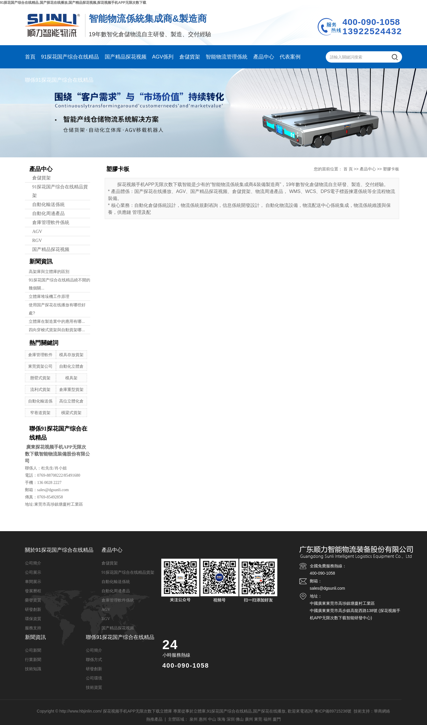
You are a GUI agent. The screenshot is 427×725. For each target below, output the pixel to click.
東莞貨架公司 (40, 366)
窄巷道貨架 (40, 412)
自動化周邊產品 (48, 213)
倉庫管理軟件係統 (50, 222)
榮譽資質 (33, 600)
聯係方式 (94, 659)
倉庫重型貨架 (71, 389)
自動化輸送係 (40, 401)
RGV (37, 240)
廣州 (249, 719)
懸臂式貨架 (40, 378)
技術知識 (33, 669)
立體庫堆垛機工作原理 (49, 296)
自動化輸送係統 (48, 204)
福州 (267, 719)
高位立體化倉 (71, 401)
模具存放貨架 (71, 354)
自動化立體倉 (71, 366)
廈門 (277, 719)
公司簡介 (33, 563)
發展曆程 (33, 591)
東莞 (258, 719)
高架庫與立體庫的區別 (49, 271)
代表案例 (290, 57)
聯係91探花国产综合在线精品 (59, 80)
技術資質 (94, 687)
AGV (37, 231)
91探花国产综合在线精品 (70, 57)
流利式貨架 (40, 389)
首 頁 (348, 169)
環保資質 (33, 619)
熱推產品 (154, 719)
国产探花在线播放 (269, 711)
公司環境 (94, 678)
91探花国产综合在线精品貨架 (60, 191)
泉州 (193, 719)
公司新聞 (33, 650)
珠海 (221, 719)
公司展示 (33, 572)
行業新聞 (33, 659)
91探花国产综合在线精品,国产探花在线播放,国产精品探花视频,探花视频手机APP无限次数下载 (73, 3)
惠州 (203, 719)
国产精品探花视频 (125, 57)
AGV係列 (162, 57)
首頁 (30, 57)
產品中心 (263, 57)
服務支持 (33, 628)
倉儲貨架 (189, 57)
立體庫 (199, 711)
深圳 (231, 719)
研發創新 (33, 609)
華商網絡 (382, 711)
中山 (212, 719)
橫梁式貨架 (71, 412)
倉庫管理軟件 (40, 354)
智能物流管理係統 (226, 57)
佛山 (240, 719)
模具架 (71, 378)
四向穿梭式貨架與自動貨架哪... (57, 329)
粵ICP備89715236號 (333, 711)
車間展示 (33, 582)
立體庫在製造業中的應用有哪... (57, 321)
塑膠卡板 (391, 169)
